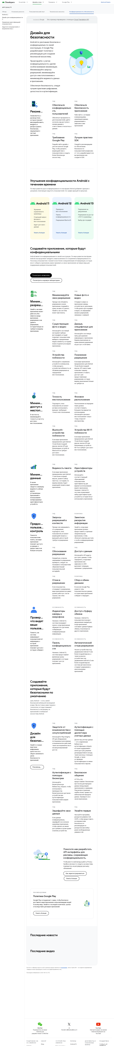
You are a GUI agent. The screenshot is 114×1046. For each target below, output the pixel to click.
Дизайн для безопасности (42, 35)
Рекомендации (37, 111)
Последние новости (44, 935)
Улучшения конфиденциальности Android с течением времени (60, 182)
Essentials (22, 2)
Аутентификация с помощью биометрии (61, 775)
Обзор (4, 12)
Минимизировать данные (37, 476)
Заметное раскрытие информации (81, 520)
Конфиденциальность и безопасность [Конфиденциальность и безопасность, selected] (81, 12)
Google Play (66, 2)
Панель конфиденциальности (61, 645)
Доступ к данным (83, 551)
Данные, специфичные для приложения (83, 327)
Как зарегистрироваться (75, 873)
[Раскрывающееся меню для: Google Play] (72, 2)
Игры (42, 1044)
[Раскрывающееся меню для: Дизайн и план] (44, 2)
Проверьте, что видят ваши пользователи (37, 623)
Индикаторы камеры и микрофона (58, 614)
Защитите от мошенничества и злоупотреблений (61, 730)
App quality (7, 7)
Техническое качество (57, 12)
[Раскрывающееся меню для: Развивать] (57, 2)
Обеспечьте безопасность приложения (81, 108)
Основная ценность (17, 12)
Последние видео (42, 951)
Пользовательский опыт (37, 12)
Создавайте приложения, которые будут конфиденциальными (58, 250)
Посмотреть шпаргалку (41, 275)
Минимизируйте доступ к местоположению (37, 406)
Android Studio (105, 2)
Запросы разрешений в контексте (59, 520)
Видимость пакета (61, 468)
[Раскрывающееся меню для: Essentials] (28, 2)
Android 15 (73, 1044)
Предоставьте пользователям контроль (37, 527)
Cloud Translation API (81, 20)
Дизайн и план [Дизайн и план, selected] (37, 2)
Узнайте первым (82, 810)
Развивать (52, 2)
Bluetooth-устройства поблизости (58, 433)
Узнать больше (39, 233)
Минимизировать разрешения (37, 303)
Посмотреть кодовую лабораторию (46, 280)
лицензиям (64, 967)
